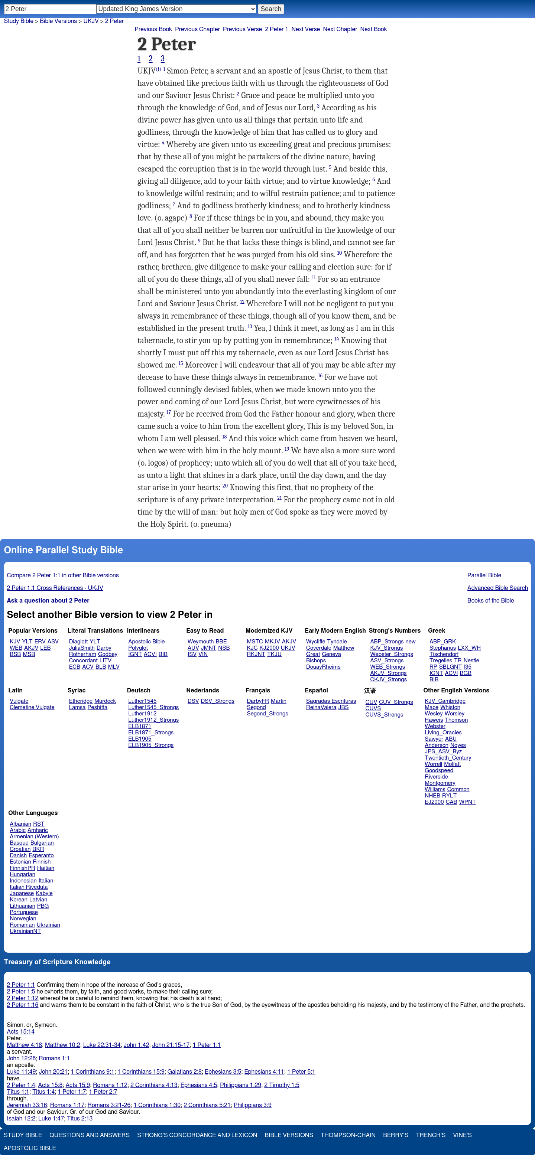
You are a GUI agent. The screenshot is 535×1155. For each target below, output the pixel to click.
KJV (15, 642)
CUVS (373, 708)
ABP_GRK (442, 642)
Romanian (22, 925)
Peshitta (98, 707)
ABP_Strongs (386, 642)
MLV (114, 667)
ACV (88, 667)
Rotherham (82, 654)
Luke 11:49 (21, 1072)
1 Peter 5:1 (301, 1072)
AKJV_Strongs (388, 673)
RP (433, 667)
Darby (104, 648)
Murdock (105, 701)
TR (457, 660)
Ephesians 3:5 (223, 1072)
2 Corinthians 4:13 (154, 1085)
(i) (158, 69)
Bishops (316, 660)
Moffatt (452, 764)
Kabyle (44, 893)
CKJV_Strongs (388, 679)
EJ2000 (434, 802)
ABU (451, 739)
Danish (18, 855)
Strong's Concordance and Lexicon (197, 1135)
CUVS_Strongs (384, 715)
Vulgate (19, 701)
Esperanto (41, 855)
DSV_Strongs (217, 701)
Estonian (20, 862)
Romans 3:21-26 (109, 1105)
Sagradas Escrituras (331, 701)
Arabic (18, 830)
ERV (40, 642)
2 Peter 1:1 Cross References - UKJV (55, 588)
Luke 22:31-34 (102, 1045)
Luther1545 (142, 701)
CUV (371, 702)
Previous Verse (242, 29)
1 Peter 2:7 (103, 1092)
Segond (256, 707)
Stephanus (442, 648)
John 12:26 (21, 1058)
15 (181, 363)
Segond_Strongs (267, 714)
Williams (435, 789)
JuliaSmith (82, 648)
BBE (221, 642)
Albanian (20, 824)
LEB (45, 648)
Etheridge (81, 701)
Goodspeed (439, 770)
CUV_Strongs (396, 702)
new (411, 642)
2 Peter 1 (276, 29)
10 (339, 253)
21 (279, 498)
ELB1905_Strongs (151, 745)
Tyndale (337, 642)
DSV (193, 701)
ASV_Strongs (386, 660)
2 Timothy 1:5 (281, 1085)
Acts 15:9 (77, 1085)
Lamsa (77, 707)
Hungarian (22, 874)
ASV (53, 642)
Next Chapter (340, 29)
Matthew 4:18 (24, 1045)
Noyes (458, 745)
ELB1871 (139, 726)
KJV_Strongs (386, 648)
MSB (29, 654)
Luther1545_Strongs (153, 707)
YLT (27, 642)
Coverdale (318, 648)
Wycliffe (315, 642)
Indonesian (23, 881)
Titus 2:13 (80, 1119)
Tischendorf (443, 654)
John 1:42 (136, 1045)
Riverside (436, 777)
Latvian (38, 900)
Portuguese (24, 912)
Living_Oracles (443, 732)
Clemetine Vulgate (32, 707)
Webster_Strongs (391, 654)
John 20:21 (53, 1072)
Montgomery (440, 783)
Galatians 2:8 (185, 1072)
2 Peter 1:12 (23, 998)
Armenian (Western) (34, 836)
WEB (16, 648)
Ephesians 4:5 (199, 1085)
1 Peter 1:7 (72, 1092)
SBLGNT (450, 667)
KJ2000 (269, 648)
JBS (343, 707)
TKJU (274, 654)
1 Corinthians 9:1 (92, 1072)
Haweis (434, 720)
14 (336, 339)
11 (313, 277)
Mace (431, 707)
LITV (105, 660)
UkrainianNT (25, 931)
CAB (451, 802)
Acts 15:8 (50, 1085)
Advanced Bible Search (497, 588)
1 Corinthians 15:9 (141, 1072)
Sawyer (434, 739)
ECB (74, 667)
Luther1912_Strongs (153, 720)
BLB (100, 667)
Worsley (454, 714)
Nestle (471, 660)
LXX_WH (469, 648)
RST (39, 824)
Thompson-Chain (348, 1135)
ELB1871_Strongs (151, 732)
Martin (278, 701)
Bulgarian (42, 843)
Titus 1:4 (43, 1092)
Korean (18, 900)
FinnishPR (22, 868)
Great (313, 654)
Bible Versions (58, 21)
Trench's (430, 1135)
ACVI (150, 654)
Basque (19, 843)
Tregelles (440, 660)
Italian (46, 881)
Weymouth (201, 642)
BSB (15, 654)
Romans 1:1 (54, 1058)
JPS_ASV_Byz (443, 751)
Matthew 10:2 (62, 1045)
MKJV (272, 642)
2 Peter (114, 21)
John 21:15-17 (171, 1045)
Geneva (331, 654)
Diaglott (78, 642)
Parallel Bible (484, 575)
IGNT (135, 654)
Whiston (450, 707)
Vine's (462, 1135)
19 (287, 449)
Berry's (395, 1135)
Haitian (46, 868)
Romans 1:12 (110, 1085)
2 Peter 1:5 (21, 992)
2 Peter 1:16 (23, 1005)
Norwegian (23, 918)
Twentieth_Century (448, 758)
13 (250, 326)
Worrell (433, 764)
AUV (193, 648)
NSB (224, 648)
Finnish (42, 862)
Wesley (433, 714)
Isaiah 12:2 (21, 1119)
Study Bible (18, 21)
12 (242, 302)
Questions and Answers (89, 1135)
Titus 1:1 (18, 1092)
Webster (435, 726)
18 (224, 437)
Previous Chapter (197, 29)
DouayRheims (323, 667)
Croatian (20, 849)
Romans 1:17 (67, 1105)
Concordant (83, 660)
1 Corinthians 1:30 (157, 1105)
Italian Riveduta (29, 887)
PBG (43, 906)
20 (225, 486)
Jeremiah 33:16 (27, 1105)
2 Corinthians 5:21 (207, 1105)
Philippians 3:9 (253, 1105)
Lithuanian (22, 906)
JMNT (209, 648)
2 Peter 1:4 (21, 1085)
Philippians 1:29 (240, 1085)
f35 (467, 667)
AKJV (31, 648)
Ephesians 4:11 (264, 1072)
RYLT (449, 796)
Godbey (107, 654)
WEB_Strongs (387, 667)
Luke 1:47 (51, 1119)
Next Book (373, 29)
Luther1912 (142, 714)
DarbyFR (258, 701)
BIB (163, 654)
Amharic (37, 830)
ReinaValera (321, 707)
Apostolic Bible (30, 1148)
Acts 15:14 (21, 1032)
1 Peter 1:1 (206, 1045)
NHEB (432, 796)
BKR (38, 849)
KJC (252, 648)
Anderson (436, 745)
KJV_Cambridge (445, 701)
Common (458, 789)
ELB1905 (139, 739)
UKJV (90, 21)
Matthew (343, 648)
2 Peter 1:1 (21, 985)
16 (320, 375)
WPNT (467, 802)
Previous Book (153, 29)
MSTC (255, 642)
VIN (203, 654)
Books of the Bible (490, 601)
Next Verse (306, 29)
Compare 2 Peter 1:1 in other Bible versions (63, 575)
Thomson (456, 720)
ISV (192, 654)
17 (168, 412)
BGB (465, 673)
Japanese (22, 893)
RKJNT (256, 654)
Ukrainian (48, 925)
